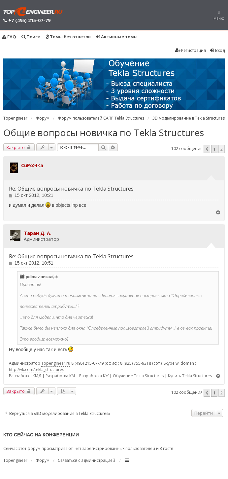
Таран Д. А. (37, 233)
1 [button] (214, 149)
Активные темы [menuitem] (117, 37)
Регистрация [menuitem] (190, 50)
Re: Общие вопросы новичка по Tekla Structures (71, 188)
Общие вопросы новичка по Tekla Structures (103, 132)
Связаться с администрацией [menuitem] (86, 460)
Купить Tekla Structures (190, 376)
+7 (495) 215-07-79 (29, 20)
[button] (207, 149)
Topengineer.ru (55, 363)
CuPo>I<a (32, 165)
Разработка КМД (25, 376)
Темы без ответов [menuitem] (68, 37)
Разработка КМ (60, 376)
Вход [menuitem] (217, 50)
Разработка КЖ (94, 376)
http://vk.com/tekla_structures (36, 369)
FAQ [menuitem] (9, 37)
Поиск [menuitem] (30, 37)
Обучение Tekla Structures (138, 376)
